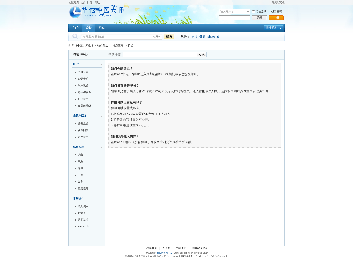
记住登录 (261, 11)
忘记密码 (83, 78)
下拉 (248, 11)
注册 (276, 17)
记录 (80, 154)
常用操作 (78, 198)
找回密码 (276, 11)
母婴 (202, 36)
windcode (83, 226)
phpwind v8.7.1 (164, 253)
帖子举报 (83, 219)
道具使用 (83, 206)
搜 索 (201, 54)
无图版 (166, 248)
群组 (80, 168)
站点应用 (118, 45)
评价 (80, 175)
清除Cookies (199, 248)
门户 (76, 28)
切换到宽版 (278, 2)
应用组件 (83, 188)
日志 (80, 161)
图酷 (101, 28)
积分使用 (83, 99)
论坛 (89, 28)
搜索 (169, 36)
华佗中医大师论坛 (82, 45)
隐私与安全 (84, 92)
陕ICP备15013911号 (191, 256)
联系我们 (151, 248)
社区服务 (73, 2)
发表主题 (83, 123)
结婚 (194, 36)
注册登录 (83, 72)
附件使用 (83, 137)
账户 (76, 64)
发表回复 (83, 130)
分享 (80, 181)
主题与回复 (80, 115)
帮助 (97, 2)
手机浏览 (181, 248)
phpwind (213, 36)
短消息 (82, 213)
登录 (259, 17)
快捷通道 (271, 27)
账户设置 (83, 85)
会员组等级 (84, 105)
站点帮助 (102, 45)
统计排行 (86, 2)
